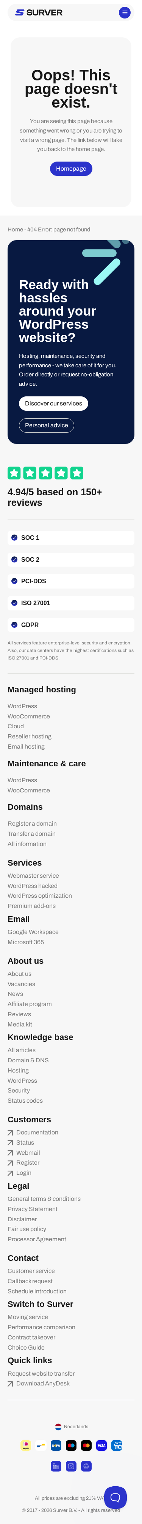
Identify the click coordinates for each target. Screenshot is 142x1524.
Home (15, 230)
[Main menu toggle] (125, 12)
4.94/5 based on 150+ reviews (55, 497)
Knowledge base (40, 1037)
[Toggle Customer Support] (115, 1497)
